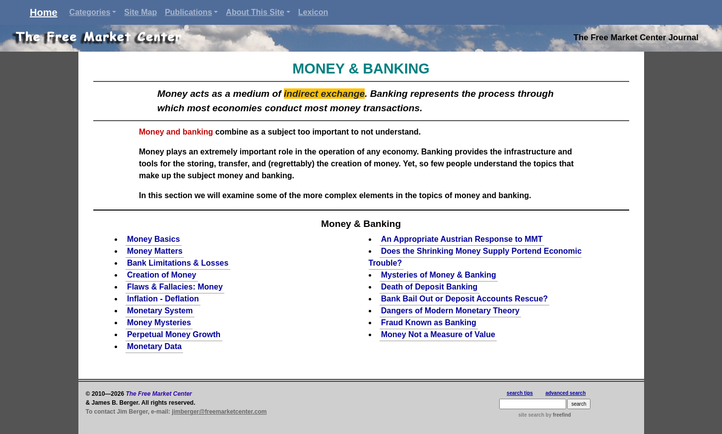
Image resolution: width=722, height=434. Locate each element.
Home (44, 12)
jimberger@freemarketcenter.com (219, 411)
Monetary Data (154, 346)
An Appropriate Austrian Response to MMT (462, 239)
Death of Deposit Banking (429, 287)
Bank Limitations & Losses (178, 263)
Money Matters (155, 251)
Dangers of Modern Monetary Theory (450, 310)
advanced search (565, 393)
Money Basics (153, 239)
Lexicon (313, 12)
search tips (520, 393)
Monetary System (160, 310)
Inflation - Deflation (163, 298)
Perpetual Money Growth (173, 334)
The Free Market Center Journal (636, 37)
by (557, 415)
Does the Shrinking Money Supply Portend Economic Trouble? (475, 257)
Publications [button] (188, 12)
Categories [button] (90, 12)
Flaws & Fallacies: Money (175, 287)
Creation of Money (162, 275)
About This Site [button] (255, 12)
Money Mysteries (159, 322)
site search (531, 415)
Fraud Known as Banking (428, 322)
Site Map (140, 12)
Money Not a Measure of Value (438, 334)
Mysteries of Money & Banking (438, 275)
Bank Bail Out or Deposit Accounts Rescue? (464, 298)
